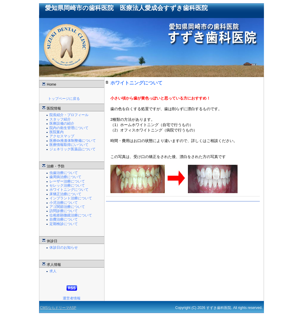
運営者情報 (71, 298)
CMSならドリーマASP (58, 308)
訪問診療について (63, 211)
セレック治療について (67, 185)
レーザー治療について (67, 181)
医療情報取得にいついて (68, 145)
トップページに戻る (64, 99)
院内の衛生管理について (68, 128)
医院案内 (56, 132)
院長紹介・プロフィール (68, 115)
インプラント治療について (70, 198)
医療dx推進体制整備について (72, 141)
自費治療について (63, 219)
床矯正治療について (65, 194)
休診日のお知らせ (63, 247)
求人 (53, 271)
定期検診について (63, 224)
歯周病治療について (65, 177)
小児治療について (63, 203)
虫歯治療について (63, 173)
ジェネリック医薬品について (72, 149)
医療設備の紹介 (61, 123)
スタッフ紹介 (60, 119)
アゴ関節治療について (67, 207)
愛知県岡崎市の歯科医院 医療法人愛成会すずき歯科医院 (126, 7)
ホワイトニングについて (68, 190)
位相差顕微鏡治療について (70, 215)
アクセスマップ (61, 136)
